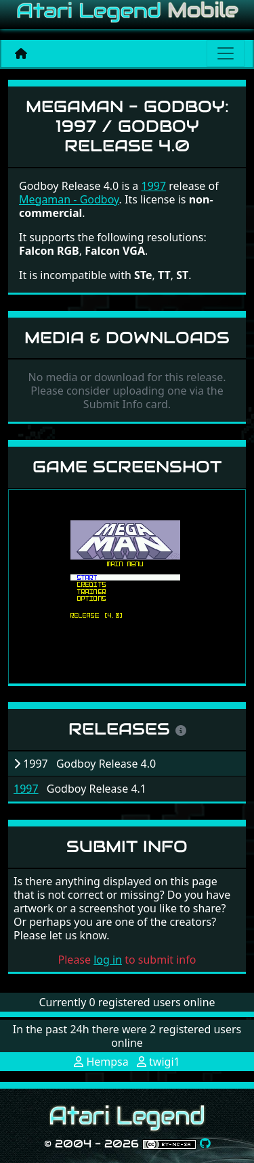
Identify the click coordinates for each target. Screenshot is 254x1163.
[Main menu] (226, 53)
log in (107, 959)
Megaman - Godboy (69, 199)
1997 (26, 788)
